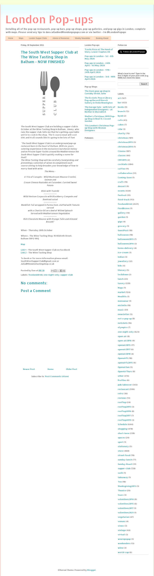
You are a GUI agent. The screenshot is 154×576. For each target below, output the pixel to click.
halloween (123, 235)
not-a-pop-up (125, 318)
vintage (122, 530)
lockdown (123, 274)
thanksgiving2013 (127, 486)
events (121, 190)
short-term (123, 433)
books (121, 107)
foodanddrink (35, 275)
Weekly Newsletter (82, 38)
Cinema (121, 151)
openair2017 (124, 349)
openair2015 (124, 345)
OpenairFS (123, 358)
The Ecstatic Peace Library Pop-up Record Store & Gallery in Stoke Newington (99, 100)
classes (122, 155)
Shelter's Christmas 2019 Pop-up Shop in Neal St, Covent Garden (100, 118)
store (120, 451)
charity (121, 133)
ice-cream (123, 252)
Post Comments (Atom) (57, 376)
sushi (120, 473)
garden (121, 217)
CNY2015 (122, 160)
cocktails (122, 164)
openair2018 (124, 354)
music (121, 310)
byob (120, 116)
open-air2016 (125, 340)
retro (120, 393)
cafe (120, 120)
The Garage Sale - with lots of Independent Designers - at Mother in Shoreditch (100, 109)
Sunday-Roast (125, 464)
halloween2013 (126, 239)
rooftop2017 (124, 415)
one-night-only (51, 275)
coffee (121, 168)
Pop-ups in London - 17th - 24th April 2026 (98, 71)
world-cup (123, 552)
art (119, 98)
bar (119, 102)
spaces (121, 437)
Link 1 (23, 250)
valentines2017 (125, 508)
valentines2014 (126, 499)
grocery (122, 226)
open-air (122, 336)
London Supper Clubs (38, 38)
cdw (120, 129)
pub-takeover (125, 384)
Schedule (122, 424)
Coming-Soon (125, 177)
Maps (21, 38)
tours (120, 495)
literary (122, 270)
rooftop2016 (124, 411)
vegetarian (123, 517)
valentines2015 (126, 503)
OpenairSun (123, 367)
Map (23, 244)
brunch (121, 111)
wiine (120, 548)
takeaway (123, 477)
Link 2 (23, 252)
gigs (120, 221)
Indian (121, 257)
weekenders (124, 543)
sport (120, 442)
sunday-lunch (125, 459)
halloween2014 (126, 243)
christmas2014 (125, 146)
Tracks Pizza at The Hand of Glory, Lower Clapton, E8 (99, 50)
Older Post (71, 369)
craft (120, 182)
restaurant (123, 389)
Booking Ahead (102, 38)
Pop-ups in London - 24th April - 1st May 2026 (97, 64)
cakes (121, 124)
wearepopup (124, 539)
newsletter (123, 314)
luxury (121, 283)
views (121, 526)
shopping (122, 429)
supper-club (66, 275)
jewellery (123, 261)
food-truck (123, 199)
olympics (122, 327)
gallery (122, 213)
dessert (122, 186)
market (121, 292)
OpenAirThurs (125, 371)
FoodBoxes (124, 208)
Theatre (122, 490)
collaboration (125, 173)
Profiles (122, 380)
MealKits (122, 296)
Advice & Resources (61, 38)
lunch (121, 279)
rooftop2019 (124, 420)
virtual (121, 534)
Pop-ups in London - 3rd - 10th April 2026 (100, 77)
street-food (124, 455)
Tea (120, 481)
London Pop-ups (49, 19)
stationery (123, 446)
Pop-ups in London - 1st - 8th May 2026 (99, 57)
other (121, 376)
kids (120, 265)
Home (10, 38)
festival (122, 195)
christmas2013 (125, 142)
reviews (122, 398)
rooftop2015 (124, 406)
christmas (123, 138)
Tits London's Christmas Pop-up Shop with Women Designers (99, 128)
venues (121, 521)
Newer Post (29, 369)
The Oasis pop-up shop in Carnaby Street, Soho (97, 92)
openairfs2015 (125, 362)
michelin (122, 305)
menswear (123, 301)
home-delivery (125, 248)
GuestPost (123, 230)
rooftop (122, 402)
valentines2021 (126, 512)
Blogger (91, 570)
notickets (123, 323)
